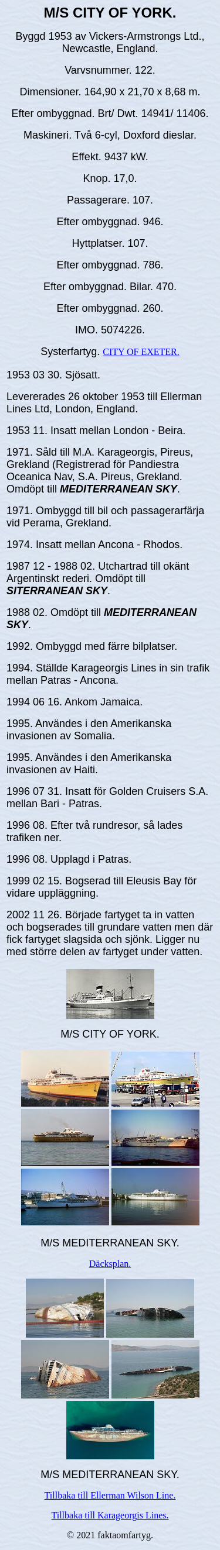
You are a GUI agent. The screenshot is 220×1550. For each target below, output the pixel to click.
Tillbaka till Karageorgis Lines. (110, 1515)
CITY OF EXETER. (141, 352)
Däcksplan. (110, 1264)
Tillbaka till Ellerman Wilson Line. (110, 1495)
